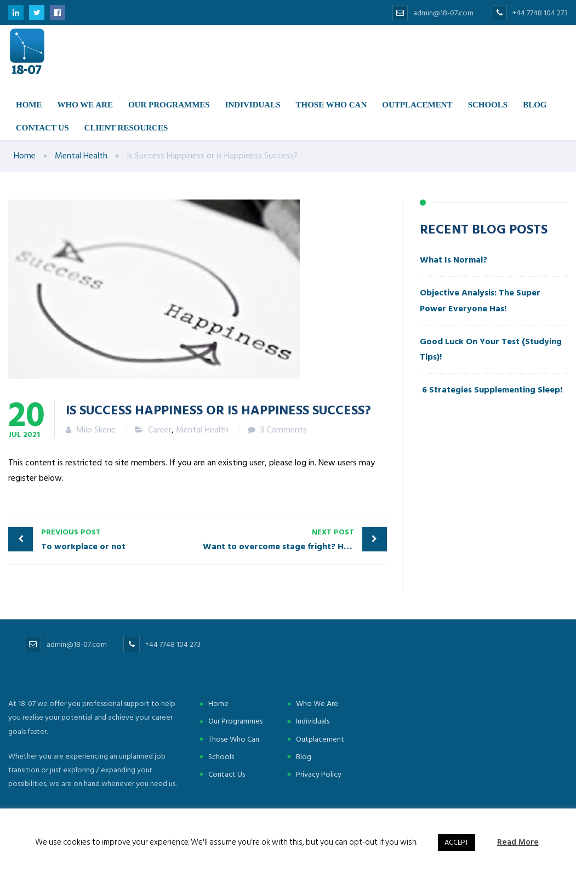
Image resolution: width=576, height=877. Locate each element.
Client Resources (126, 127)
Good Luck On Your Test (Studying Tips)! (491, 349)
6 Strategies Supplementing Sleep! (491, 390)
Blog (534, 104)
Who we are (85, 104)
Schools (488, 104)
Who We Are (317, 703)
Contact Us (226, 774)
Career (160, 430)
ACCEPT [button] (456, 842)
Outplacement (417, 104)
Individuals (253, 104)
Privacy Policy (318, 774)
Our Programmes (169, 104)
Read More (518, 842)
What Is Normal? (453, 260)
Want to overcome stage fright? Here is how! (294, 539)
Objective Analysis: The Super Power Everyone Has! (480, 301)
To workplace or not (116, 539)
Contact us (42, 127)
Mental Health (202, 430)
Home (29, 104)
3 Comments (283, 430)
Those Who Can (331, 104)
